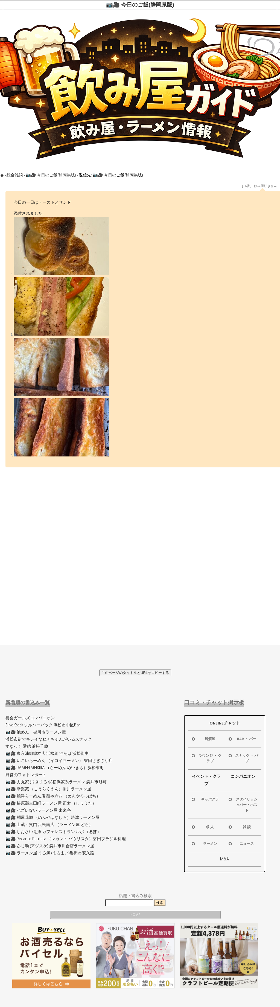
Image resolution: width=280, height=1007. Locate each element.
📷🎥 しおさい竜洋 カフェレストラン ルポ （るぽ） (53, 831)
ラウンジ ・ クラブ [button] (206, 758)
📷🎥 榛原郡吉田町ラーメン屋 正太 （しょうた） (50, 803)
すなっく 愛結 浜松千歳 (26, 746)
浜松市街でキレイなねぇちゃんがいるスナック (48, 739)
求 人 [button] (202, 827)
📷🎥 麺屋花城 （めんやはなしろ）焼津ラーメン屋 (52, 817)
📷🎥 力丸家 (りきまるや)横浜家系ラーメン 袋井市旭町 (56, 782)
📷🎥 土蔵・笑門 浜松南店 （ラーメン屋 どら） (49, 824)
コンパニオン (243, 776)
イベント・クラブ (206, 780)
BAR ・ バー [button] (242, 739)
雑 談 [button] (239, 827)
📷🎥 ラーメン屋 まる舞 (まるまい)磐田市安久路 (49, 853)
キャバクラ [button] (205, 799)
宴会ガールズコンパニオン (30, 718)
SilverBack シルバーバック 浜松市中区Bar (42, 725)
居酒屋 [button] (203, 739)
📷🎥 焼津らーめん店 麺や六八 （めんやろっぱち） (52, 796)
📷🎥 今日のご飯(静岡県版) (51, 175)
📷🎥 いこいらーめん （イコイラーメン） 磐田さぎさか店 (59, 760)
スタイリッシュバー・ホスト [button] (243, 804)
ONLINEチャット (224, 723)
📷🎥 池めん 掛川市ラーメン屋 (35, 732)
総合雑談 (15, 175)
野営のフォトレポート (25, 775)
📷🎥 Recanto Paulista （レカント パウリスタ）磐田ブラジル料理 (65, 839)
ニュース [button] (241, 844)
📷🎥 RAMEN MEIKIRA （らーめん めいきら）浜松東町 (54, 767)
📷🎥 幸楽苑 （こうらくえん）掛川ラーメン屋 (48, 789)
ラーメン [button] (204, 844)
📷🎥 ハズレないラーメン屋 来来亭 (38, 810)
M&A (224, 859)
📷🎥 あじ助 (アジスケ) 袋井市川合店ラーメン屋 (49, 846)
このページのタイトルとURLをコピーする (135, 673)
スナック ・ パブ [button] (243, 758)
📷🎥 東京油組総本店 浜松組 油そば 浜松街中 (47, 753)
